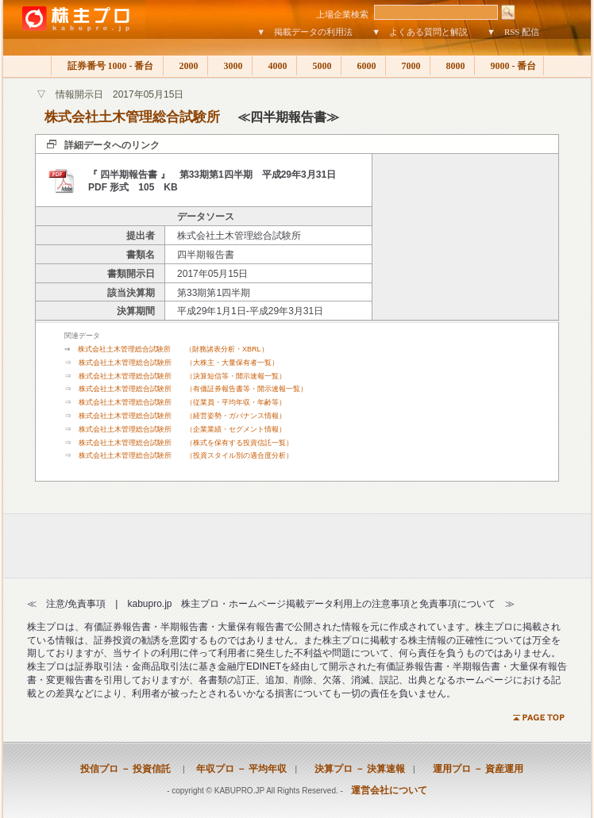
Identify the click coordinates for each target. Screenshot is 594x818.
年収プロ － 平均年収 (237, 768)
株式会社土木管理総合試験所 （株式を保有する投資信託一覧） (186, 443)
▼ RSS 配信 (513, 31)
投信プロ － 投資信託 (125, 768)
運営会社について (389, 790)
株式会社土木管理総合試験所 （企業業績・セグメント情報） (182, 429)
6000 (363, 65)
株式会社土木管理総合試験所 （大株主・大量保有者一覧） (179, 363)
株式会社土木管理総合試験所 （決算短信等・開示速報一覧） (182, 376)
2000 (185, 65)
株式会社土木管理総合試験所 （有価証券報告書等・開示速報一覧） (193, 389)
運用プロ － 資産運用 (473, 768)
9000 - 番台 (509, 65)
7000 (407, 65)
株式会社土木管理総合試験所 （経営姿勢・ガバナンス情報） (182, 416)
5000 (318, 65)
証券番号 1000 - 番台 (107, 65)
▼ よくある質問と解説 (420, 31)
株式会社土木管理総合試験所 (132, 117)
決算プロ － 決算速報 (355, 768)
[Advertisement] (465, 237)
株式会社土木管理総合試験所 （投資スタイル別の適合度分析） (186, 455)
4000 (274, 65)
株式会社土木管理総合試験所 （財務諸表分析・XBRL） (173, 349)
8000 (452, 65)
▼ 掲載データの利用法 (304, 31)
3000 (229, 65)
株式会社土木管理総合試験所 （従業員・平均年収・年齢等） (182, 402)
